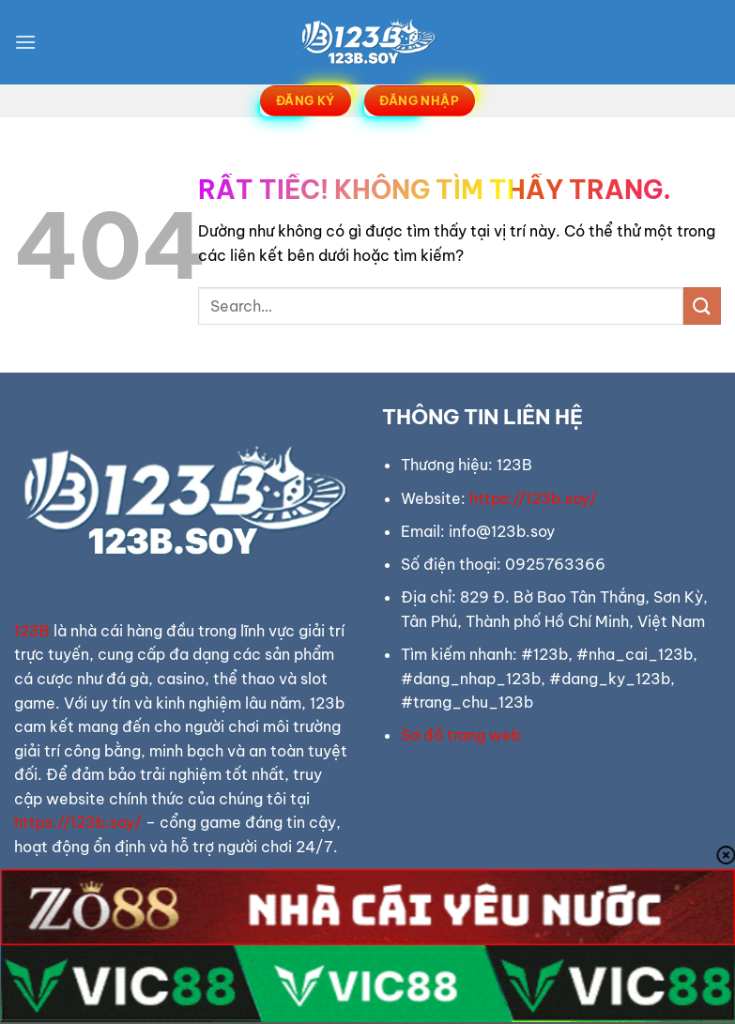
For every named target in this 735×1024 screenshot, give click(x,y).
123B (32, 630)
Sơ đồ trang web (461, 735)
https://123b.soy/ (78, 822)
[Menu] (25, 42)
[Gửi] (702, 305)
